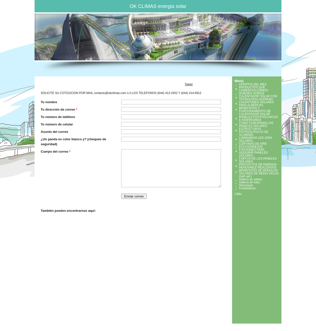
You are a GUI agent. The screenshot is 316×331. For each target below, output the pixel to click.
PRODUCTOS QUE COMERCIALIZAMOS (253, 89)
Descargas (246, 185)
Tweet (189, 84)
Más (239, 194)
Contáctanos (247, 188)
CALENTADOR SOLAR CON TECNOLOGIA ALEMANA (258, 98)
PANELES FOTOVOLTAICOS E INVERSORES (258, 118)
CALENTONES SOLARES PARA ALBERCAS (256, 103)
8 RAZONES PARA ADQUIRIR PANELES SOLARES (253, 152)
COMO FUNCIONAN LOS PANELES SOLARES (256, 124)
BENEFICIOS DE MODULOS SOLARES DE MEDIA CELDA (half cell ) (258, 173)
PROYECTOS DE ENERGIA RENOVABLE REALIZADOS (257, 166)
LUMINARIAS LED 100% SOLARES (255, 139)
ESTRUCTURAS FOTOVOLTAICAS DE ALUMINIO (253, 132)
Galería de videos (250, 179)
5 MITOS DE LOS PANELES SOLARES (258, 160)
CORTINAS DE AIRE (253, 143)
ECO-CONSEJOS (251, 146)
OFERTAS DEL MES (252, 84)
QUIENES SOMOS (251, 93)
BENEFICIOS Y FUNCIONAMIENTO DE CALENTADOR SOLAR (255, 111)
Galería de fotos (249, 182)
